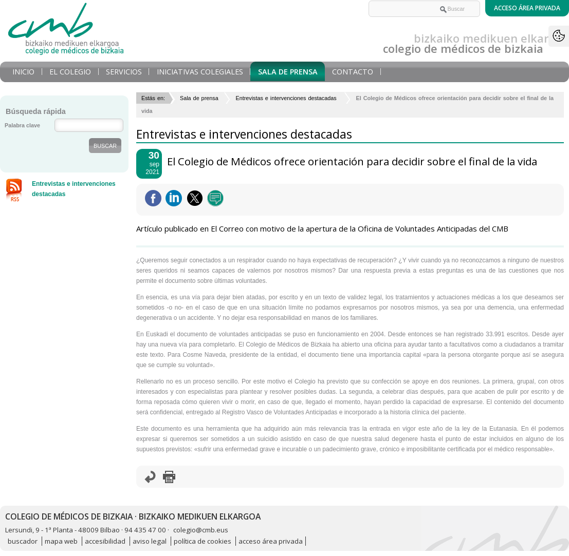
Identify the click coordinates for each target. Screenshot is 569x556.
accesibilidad (105, 541)
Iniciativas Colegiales (200, 71)
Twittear (195, 198)
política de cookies (202, 541)
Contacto (352, 71)
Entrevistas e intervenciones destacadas (286, 98)
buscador (23, 541)
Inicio (23, 71)
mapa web (61, 541)
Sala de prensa (288, 71)
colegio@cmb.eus (200, 529)
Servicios (124, 71)
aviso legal (150, 541)
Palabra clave (22, 125)
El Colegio (70, 71)
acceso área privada (270, 541)
